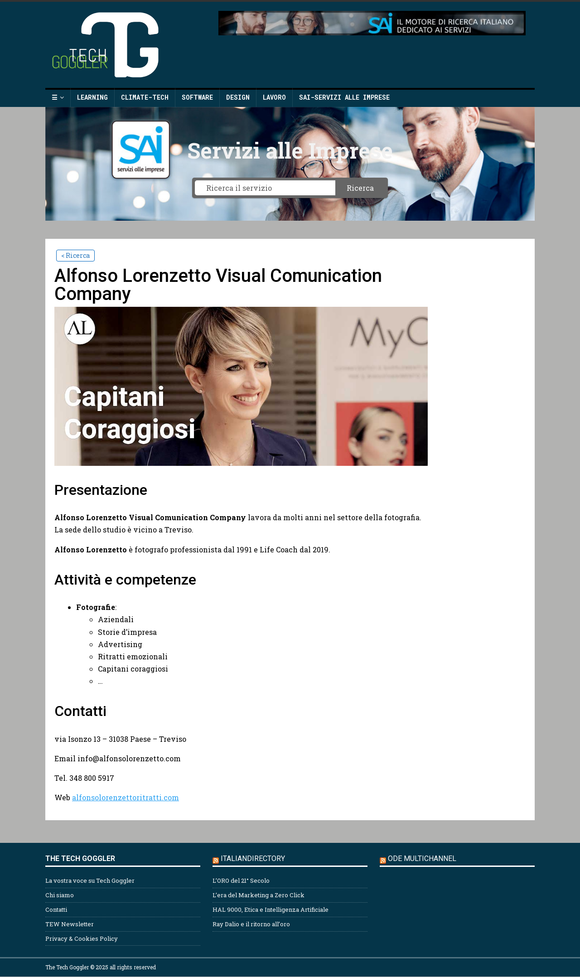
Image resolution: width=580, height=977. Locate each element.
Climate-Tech (145, 97)
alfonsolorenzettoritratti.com (125, 797)
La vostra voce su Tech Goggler (90, 880)
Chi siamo (59, 895)
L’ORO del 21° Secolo (241, 880)
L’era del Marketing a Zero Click (258, 895)
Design (238, 97)
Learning (92, 97)
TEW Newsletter (69, 924)
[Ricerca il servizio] (265, 187)
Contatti (56, 909)
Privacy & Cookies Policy (81, 938)
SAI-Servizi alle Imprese (344, 97)
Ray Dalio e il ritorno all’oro (251, 924)
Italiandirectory (253, 858)
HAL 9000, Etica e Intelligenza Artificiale (271, 909)
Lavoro (274, 97)
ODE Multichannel (422, 858)
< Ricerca (75, 255)
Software (197, 97)
